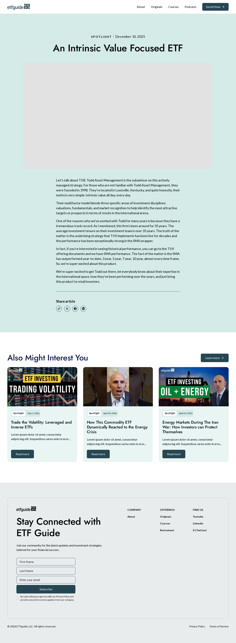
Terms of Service (219, 626)
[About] (141, 7)
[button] (22, 454)
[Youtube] (198, 516)
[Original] (156, 7)
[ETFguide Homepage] (19, 7)
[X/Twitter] (200, 530)
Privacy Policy (197, 626)
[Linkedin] (198, 523)
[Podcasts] (190, 7)
